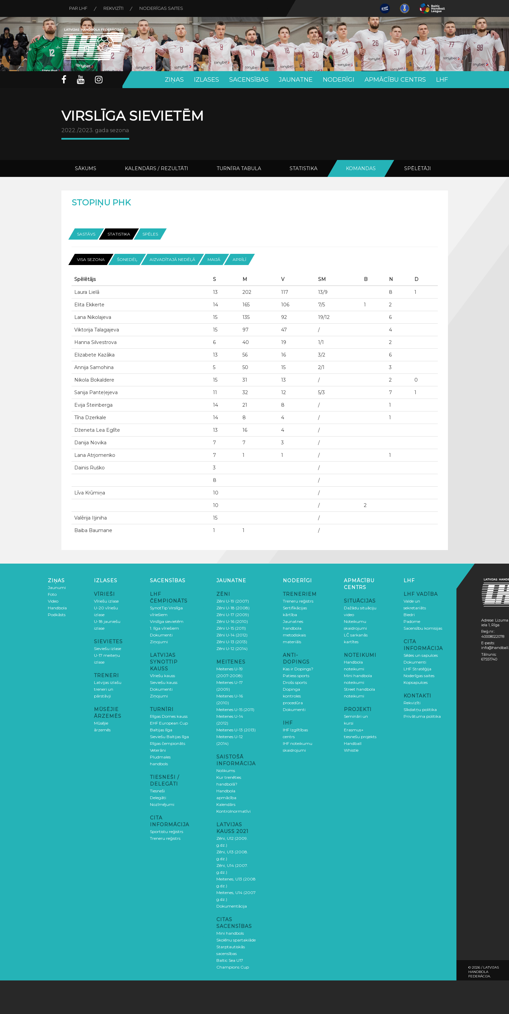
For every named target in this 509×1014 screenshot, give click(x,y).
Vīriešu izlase (106, 600)
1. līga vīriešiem (164, 627)
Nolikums (225, 770)
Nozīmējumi (162, 804)
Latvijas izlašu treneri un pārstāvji (107, 689)
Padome (412, 621)
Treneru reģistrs (165, 837)
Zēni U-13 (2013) (231, 641)
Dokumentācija (231, 905)
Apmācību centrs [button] (395, 79)
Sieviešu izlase (107, 648)
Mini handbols (230, 932)
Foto (52, 593)
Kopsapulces (416, 682)
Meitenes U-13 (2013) (236, 729)
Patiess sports (296, 675)
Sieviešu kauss (163, 682)
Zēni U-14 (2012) (232, 634)
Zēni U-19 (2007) (232, 600)
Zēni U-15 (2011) (231, 627)
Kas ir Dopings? (298, 668)
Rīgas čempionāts (167, 743)
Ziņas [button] (174, 79)
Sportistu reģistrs (166, 831)
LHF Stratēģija (417, 668)
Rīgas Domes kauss (169, 715)
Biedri (409, 614)
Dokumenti (161, 634)
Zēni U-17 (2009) (232, 614)
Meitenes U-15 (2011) (235, 709)
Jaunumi (57, 587)
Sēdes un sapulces (421, 654)
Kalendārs (225, 804)
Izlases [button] (206, 79)
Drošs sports (295, 682)
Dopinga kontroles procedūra (293, 695)
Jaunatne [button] (296, 79)
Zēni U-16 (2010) (232, 621)
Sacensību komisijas (423, 627)
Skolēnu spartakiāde (236, 939)
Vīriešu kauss (162, 675)
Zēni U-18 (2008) (233, 607)
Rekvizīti (115, 8)
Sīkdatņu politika (420, 709)
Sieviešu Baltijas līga (169, 736)
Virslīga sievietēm (166, 621)
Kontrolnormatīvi (233, 810)
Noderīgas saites (164, 8)
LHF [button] (442, 79)
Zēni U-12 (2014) (232, 648)
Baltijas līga (161, 729)
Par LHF (79, 8)
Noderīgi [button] (338, 79)
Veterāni (158, 749)
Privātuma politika (422, 715)
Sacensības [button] (249, 79)
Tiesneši (157, 790)
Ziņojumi (159, 641)
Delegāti (158, 797)
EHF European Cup (169, 722)
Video (53, 600)
